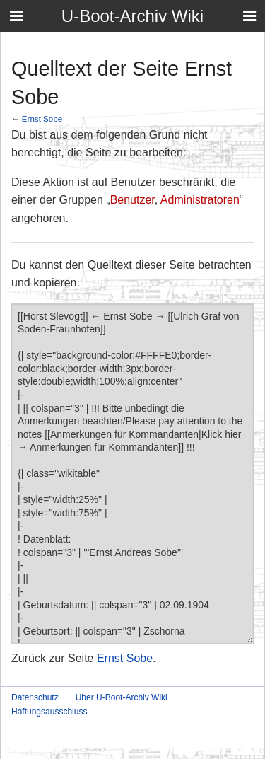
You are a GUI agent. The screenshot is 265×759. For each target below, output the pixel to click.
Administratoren (200, 200)
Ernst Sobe (42, 118)
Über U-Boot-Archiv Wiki (121, 697)
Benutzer (132, 200)
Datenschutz (35, 697)
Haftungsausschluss (49, 712)
